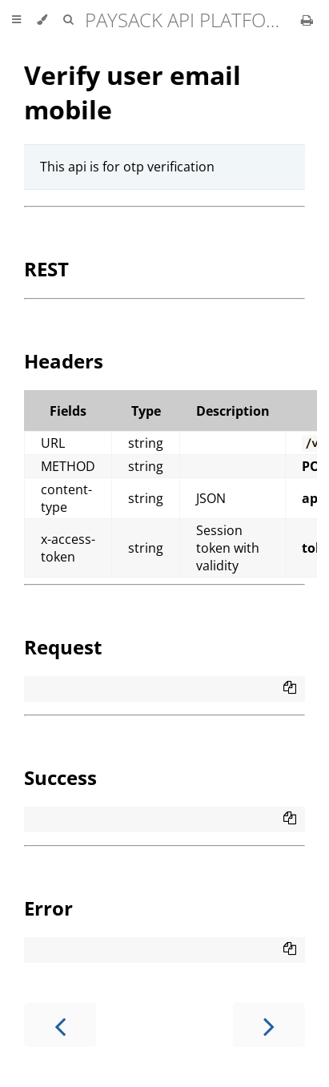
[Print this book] (307, 20)
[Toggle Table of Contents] (16, 20)
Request (63, 647)
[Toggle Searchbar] (68, 20)
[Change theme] (42, 20)
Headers (63, 361)
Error (48, 908)
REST (46, 269)
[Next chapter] (269, 1025)
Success (60, 777)
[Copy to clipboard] (290, 689)
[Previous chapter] (60, 1025)
